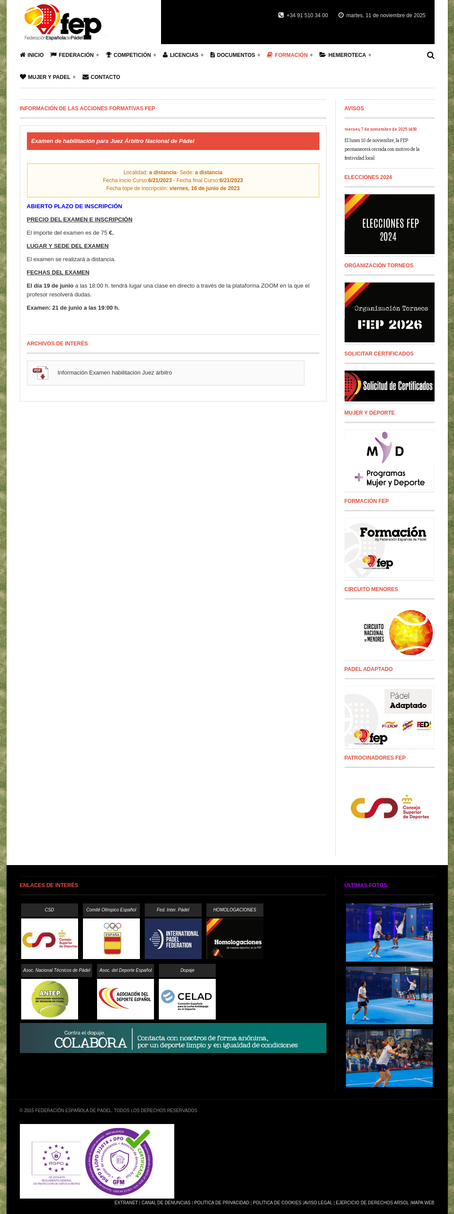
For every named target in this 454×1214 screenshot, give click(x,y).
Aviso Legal (318, 1202)
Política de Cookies (277, 1202)
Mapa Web (423, 1202)
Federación (72, 55)
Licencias (181, 55)
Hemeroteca (342, 55)
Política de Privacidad (221, 1202)
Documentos (232, 55)
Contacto (101, 77)
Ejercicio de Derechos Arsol (372, 1202)
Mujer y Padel (45, 77)
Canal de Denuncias (166, 1202)
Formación (287, 55)
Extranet (126, 1202)
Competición (128, 55)
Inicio (32, 55)
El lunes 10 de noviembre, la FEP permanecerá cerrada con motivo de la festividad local (382, 149)
